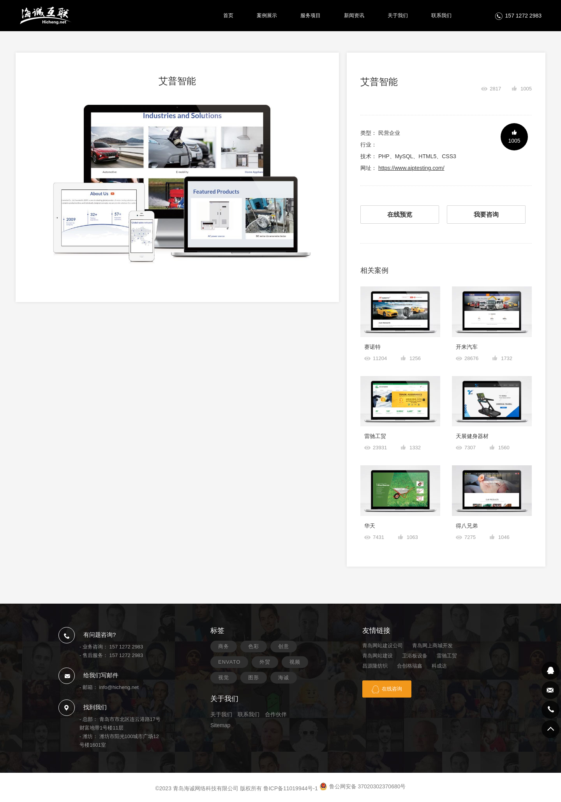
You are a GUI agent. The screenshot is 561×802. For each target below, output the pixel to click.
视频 (294, 662)
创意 (283, 646)
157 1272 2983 (523, 15)
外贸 (264, 662)
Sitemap (220, 725)
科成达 (439, 666)
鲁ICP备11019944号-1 (290, 788)
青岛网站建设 (377, 656)
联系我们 (441, 15)
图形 (253, 677)
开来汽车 (467, 347)
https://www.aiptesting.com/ (411, 168)
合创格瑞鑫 (409, 666)
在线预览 (399, 214)
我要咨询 (486, 214)
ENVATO (229, 662)
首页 (228, 15)
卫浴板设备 (414, 656)
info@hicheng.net (119, 687)
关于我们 (398, 15)
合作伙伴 (276, 714)
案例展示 (267, 15)
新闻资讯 (354, 15)
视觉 (223, 677)
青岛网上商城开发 (432, 645)
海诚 (283, 677)
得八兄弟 (467, 526)
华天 (369, 526)
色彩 (253, 646)
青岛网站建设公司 (382, 645)
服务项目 (310, 15)
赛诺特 (372, 347)
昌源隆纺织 (375, 666)
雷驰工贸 (375, 436)
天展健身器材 (472, 436)
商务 (223, 646)
